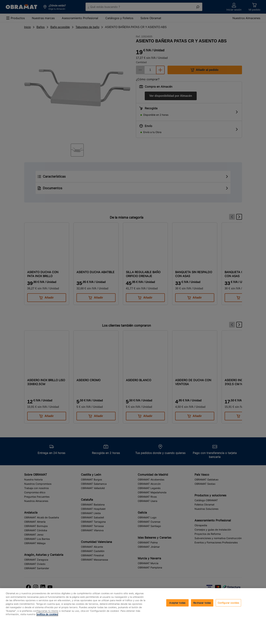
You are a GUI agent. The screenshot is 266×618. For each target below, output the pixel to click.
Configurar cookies (228, 602)
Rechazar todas (202, 602)
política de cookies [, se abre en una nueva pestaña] (47, 614)
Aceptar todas (177, 602)
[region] (133, 603)
